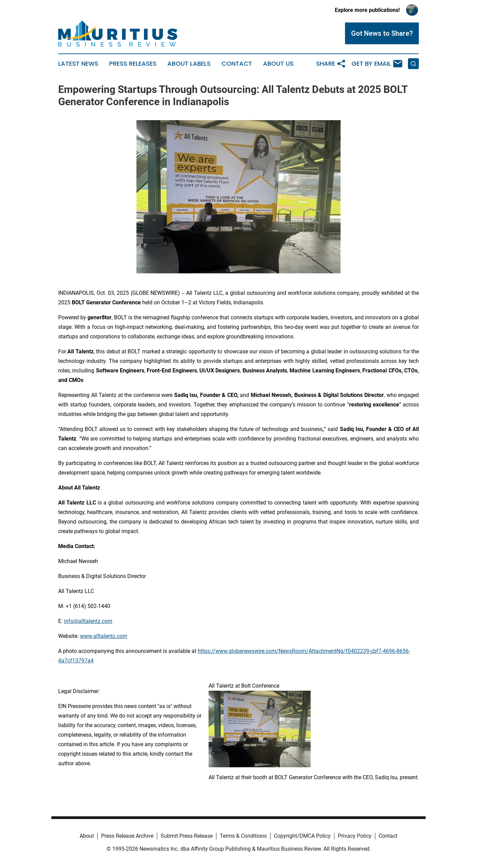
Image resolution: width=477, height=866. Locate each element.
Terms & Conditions (243, 836)
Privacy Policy (355, 836)
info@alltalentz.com (88, 621)
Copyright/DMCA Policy (302, 836)
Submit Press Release (187, 836)
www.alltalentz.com (103, 636)
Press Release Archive (127, 836)
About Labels (189, 63)
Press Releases (133, 63)
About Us (278, 63)
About (87, 836)
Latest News (78, 63)
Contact (236, 63)
